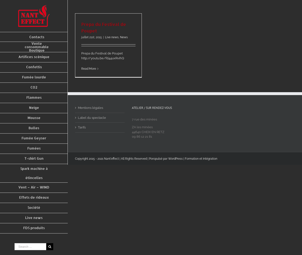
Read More (88, 68)
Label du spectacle (92, 118)
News (124, 37)
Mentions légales (90, 108)
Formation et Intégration (201, 158)
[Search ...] (30, 246)
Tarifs (82, 127)
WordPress (175, 158)
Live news (112, 37)
